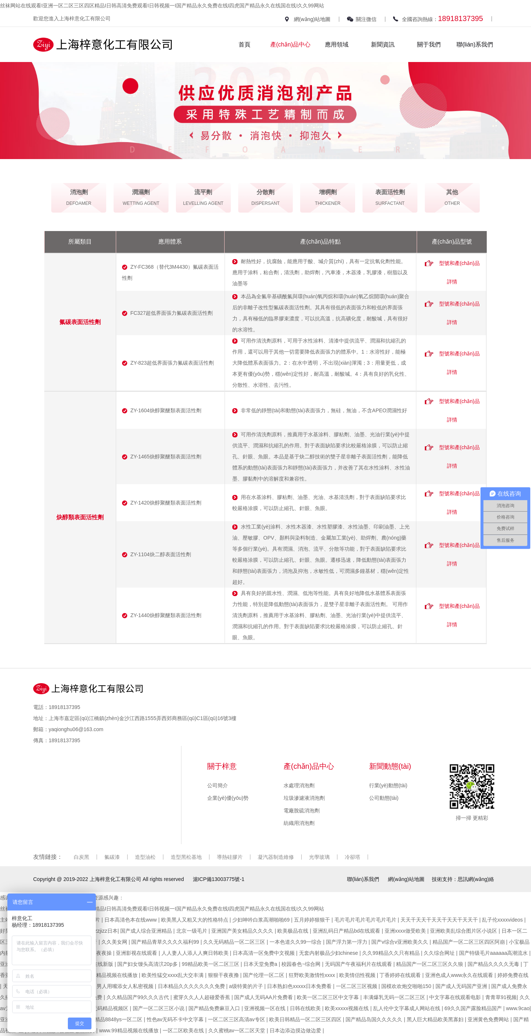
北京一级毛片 (192, 931)
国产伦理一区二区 (264, 975)
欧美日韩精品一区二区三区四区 (306, 1019)
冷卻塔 (352, 857)
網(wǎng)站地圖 (312, 19)
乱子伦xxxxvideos (503, 920)
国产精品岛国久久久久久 (375, 1019)
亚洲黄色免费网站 (489, 1019)
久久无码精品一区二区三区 (235, 942)
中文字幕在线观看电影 (455, 997)
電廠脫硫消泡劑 (302, 810)
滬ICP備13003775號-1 (218, 879)
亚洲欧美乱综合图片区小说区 (464, 931)
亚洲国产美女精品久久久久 (243, 931)
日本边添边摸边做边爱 (296, 1030)
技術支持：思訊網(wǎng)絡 (463, 879)
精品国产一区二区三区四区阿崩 (469, 942)
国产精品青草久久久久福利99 (165, 942)
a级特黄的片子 (246, 986)
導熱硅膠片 (230, 857)
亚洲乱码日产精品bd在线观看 (347, 931)
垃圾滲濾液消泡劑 (304, 798)
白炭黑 (81, 857)
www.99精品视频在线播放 (129, 1030)
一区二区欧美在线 (184, 1030)
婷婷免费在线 (512, 975)
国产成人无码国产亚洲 (462, 986)
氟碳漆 (112, 857)
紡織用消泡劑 (299, 823)
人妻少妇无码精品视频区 (101, 1008)
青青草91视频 (501, 997)
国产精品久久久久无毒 (494, 964)
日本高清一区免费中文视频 (264, 953)
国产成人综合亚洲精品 (146, 931)
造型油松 (145, 857)
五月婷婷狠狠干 (313, 920)
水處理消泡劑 (299, 785)
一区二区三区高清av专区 (237, 1019)
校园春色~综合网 (301, 964)
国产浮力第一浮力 (347, 942)
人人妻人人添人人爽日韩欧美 (196, 953)
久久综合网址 (440, 953)
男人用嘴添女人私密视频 (126, 986)
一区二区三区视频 (357, 986)
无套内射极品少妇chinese (329, 953)
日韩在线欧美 (306, 1008)
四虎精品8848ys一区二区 (114, 1019)
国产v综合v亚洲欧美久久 (400, 942)
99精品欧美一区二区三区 (211, 964)
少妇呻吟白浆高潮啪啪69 (261, 920)
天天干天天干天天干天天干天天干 (439, 920)
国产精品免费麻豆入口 (215, 1008)
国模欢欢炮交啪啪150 (407, 986)
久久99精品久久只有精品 (391, 953)
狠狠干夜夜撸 (224, 975)
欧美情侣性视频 (358, 975)
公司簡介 (217, 785)
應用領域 (336, 44)
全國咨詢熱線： (442, 18)
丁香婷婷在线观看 (400, 975)
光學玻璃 (319, 857)
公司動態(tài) (384, 798)
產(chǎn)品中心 (290, 44)
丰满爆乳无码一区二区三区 (395, 997)
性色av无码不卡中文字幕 (176, 1019)
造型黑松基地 (186, 857)
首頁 (244, 44)
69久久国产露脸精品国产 (473, 1008)
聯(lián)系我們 (475, 44)
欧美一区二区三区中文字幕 (328, 997)
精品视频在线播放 (117, 975)
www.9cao (518, 1008)
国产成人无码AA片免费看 (264, 997)
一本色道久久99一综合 (296, 942)
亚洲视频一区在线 (265, 1008)
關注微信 (366, 19)
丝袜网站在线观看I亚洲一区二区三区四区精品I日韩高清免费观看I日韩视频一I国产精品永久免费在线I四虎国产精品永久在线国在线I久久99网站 (162, 5)
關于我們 (429, 44)
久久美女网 (115, 942)
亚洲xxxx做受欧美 (406, 931)
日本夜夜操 (99, 953)
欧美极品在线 (293, 931)
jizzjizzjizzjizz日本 (97, 931)
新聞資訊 (383, 44)
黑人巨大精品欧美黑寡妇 (436, 1019)
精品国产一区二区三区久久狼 (430, 964)
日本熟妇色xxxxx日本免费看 (300, 986)
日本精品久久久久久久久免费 (192, 986)
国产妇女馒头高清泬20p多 (148, 964)
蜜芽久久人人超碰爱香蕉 (202, 997)
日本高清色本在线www (131, 920)
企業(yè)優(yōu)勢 (228, 798)
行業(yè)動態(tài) (388, 785)
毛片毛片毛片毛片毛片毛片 (366, 920)
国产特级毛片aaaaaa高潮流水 (494, 953)
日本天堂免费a (261, 964)
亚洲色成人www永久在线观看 (459, 975)
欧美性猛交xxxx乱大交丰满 (173, 975)
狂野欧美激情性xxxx (313, 975)
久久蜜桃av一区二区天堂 (237, 1030)
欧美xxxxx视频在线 (347, 1008)
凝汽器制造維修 (276, 857)
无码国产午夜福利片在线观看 (359, 964)
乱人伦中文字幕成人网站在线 (407, 1008)
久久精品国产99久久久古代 (138, 997)
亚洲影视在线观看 (137, 953)
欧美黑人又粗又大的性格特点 (195, 920)
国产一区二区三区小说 (159, 1008)
